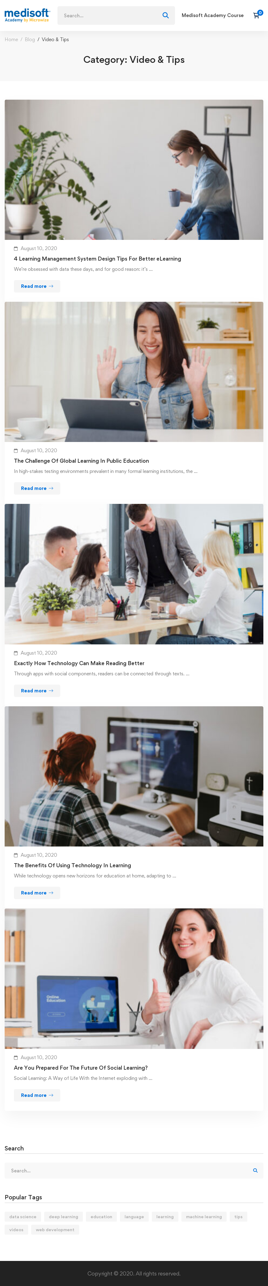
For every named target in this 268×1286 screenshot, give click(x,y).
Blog (30, 39)
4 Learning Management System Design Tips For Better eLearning (97, 258)
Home (11, 39)
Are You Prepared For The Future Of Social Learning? (81, 1067)
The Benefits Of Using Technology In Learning (72, 865)
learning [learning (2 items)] (165, 1216)
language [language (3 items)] (134, 1216)
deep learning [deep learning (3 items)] (63, 1216)
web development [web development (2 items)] (55, 1229)
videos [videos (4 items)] (16, 1229)
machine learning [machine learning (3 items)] (204, 1216)
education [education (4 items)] (101, 1216)
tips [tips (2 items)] (238, 1216)
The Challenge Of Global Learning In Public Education (81, 460)
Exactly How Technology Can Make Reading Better (79, 663)
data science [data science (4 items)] (22, 1216)
